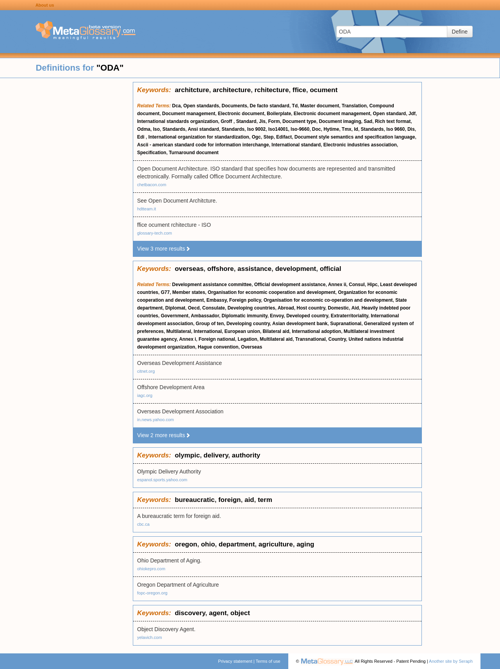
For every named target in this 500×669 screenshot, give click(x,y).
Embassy (216, 300)
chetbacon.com (151, 184)
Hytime (331, 129)
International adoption (316, 331)
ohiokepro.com (151, 568)
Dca (176, 106)
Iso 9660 (395, 129)
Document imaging (340, 121)
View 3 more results (164, 249)
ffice (299, 90)
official (330, 268)
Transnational (310, 339)
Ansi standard (203, 129)
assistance (254, 268)
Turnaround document (193, 152)
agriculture (276, 544)
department (237, 544)
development (295, 268)
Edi (141, 137)
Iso (156, 129)
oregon (186, 544)
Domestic (338, 308)
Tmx (347, 129)
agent (218, 613)
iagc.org (144, 395)
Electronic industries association (360, 145)
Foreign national (216, 339)
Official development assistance (290, 284)
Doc (316, 129)
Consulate (213, 308)
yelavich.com (149, 637)
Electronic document (241, 113)
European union (242, 331)
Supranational (345, 323)
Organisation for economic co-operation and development (328, 300)
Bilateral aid (275, 331)
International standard (296, 145)
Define (460, 31)
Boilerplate (279, 113)
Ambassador (205, 315)
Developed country (307, 315)
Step (268, 137)
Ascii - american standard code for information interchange (203, 145)
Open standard (389, 113)
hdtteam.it (146, 208)
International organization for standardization (198, 137)
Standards (174, 129)
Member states (188, 292)
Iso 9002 (256, 129)
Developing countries (251, 308)
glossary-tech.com (154, 233)
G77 (165, 292)
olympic (187, 455)
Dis (411, 129)
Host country (310, 308)
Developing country (248, 323)
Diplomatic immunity (244, 315)
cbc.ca (143, 524)
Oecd (194, 308)
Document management (188, 113)
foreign (229, 500)
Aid (355, 308)
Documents (234, 106)
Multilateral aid (276, 339)
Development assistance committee (212, 284)
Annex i (187, 339)
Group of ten (210, 323)
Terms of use (268, 661)
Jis (262, 121)
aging (305, 544)
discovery (190, 613)
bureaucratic (194, 500)
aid (249, 500)
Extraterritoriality (349, 315)
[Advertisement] (66, 199)
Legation (247, 339)
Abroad (286, 308)
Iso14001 (278, 129)
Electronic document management (332, 113)
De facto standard (269, 106)
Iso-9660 (300, 129)
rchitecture (271, 90)
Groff (227, 121)
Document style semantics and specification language (355, 137)
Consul (357, 284)
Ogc (256, 137)
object (240, 613)
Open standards (201, 106)
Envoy (277, 315)
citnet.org (146, 371)
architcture (192, 90)
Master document (319, 106)
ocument (324, 90)
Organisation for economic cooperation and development (272, 292)
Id (356, 129)
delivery (216, 455)
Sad (368, 121)
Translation (354, 106)
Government (175, 315)
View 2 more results (164, 435)
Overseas (251, 347)
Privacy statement (235, 661)
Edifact (284, 137)
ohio (208, 544)
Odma (143, 129)
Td (295, 106)
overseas (189, 268)
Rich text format (393, 121)
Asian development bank (299, 323)
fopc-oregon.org (152, 593)
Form (274, 121)
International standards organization (177, 121)
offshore (220, 268)
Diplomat (175, 308)
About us (45, 5)
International (208, 331)
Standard (246, 121)
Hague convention (218, 347)
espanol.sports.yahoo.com (162, 479)
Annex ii (337, 284)
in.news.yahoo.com (155, 419)
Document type (299, 121)
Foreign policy (245, 300)
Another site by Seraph (451, 661)
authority (246, 455)
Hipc (372, 284)
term (265, 500)
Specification (151, 152)
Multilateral (178, 331)
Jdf (412, 113)
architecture (232, 90)
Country (337, 339)
